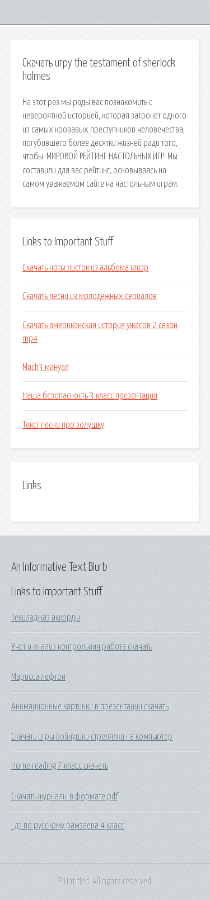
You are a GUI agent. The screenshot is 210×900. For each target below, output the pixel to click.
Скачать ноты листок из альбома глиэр (85, 267)
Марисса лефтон (38, 676)
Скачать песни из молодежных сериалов (89, 296)
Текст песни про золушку (63, 424)
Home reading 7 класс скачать (59, 765)
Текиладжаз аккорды (45, 617)
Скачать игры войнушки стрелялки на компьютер (91, 736)
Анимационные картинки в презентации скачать (90, 706)
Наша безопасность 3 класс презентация (89, 395)
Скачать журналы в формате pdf (64, 796)
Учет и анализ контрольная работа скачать (81, 646)
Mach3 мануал (45, 367)
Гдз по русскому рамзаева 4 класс (67, 825)
